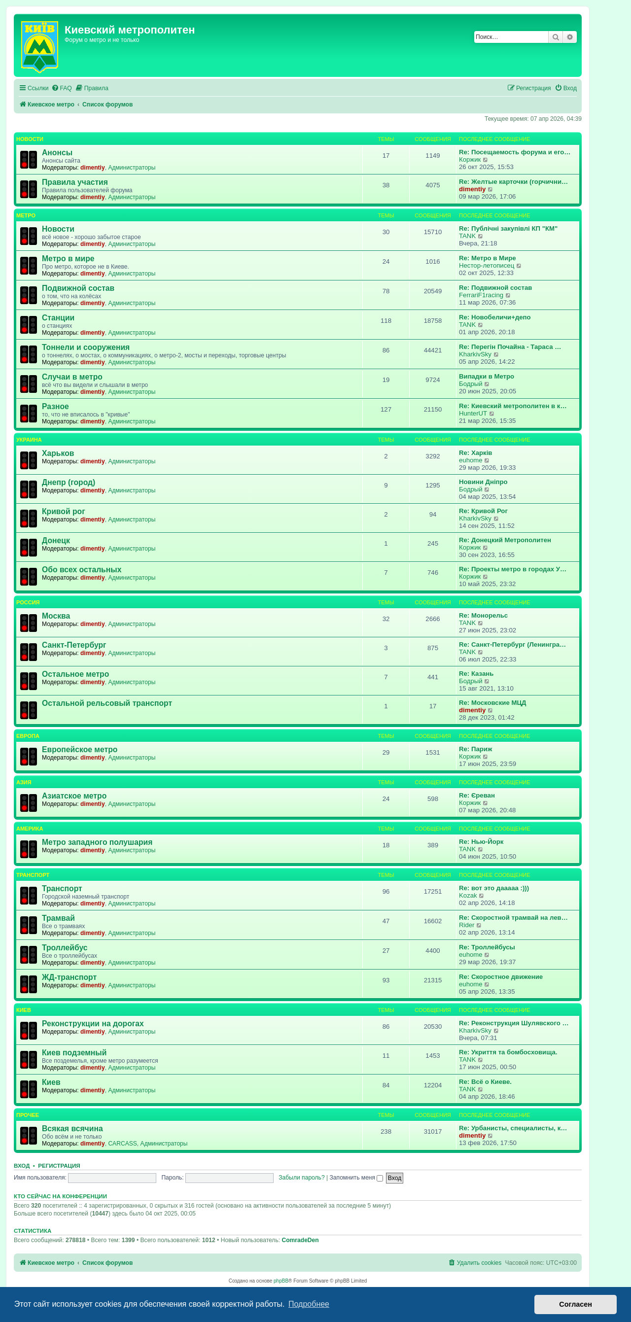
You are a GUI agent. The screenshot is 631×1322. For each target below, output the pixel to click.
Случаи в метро (72, 377)
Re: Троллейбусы (487, 947)
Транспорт (32, 875)
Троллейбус (65, 947)
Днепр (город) (68, 482)
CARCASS (122, 1143)
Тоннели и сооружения (86, 347)
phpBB (281, 1281)
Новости (29, 139)
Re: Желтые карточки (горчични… (513, 181)
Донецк (56, 540)
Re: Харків (475, 452)
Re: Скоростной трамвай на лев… (513, 917)
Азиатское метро (74, 796)
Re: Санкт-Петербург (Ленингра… (512, 644)
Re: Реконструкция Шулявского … (514, 1023)
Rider (467, 925)
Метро (25, 215)
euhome (471, 460)
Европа (27, 736)
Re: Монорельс (483, 615)
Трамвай (58, 918)
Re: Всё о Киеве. (485, 1081)
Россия (27, 602)
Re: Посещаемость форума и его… (514, 152)
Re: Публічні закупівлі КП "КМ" (508, 228)
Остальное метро (75, 674)
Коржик (470, 159)
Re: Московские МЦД (492, 702)
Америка (29, 829)
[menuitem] (61, 88)
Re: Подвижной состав (495, 287)
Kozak (468, 895)
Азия (24, 782)
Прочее (27, 1115)
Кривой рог (63, 511)
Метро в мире (68, 258)
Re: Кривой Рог (483, 511)
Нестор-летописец (486, 265)
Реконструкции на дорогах (93, 1023)
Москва (56, 616)
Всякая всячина (72, 1128)
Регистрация (59, 1166)
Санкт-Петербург (74, 645)
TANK (467, 236)
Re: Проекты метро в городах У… (512, 569)
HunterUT (473, 413)
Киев (23, 1010)
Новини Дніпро (483, 482)
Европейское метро (79, 749)
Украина (29, 440)
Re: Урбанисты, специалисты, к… (513, 1128)
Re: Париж (475, 749)
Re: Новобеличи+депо (495, 317)
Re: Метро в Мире (487, 258)
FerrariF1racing (481, 295)
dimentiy (92, 167)
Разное (55, 406)
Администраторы (131, 167)
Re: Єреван (477, 795)
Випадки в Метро (486, 376)
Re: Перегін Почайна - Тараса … (510, 346)
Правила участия (75, 182)
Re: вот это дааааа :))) (494, 888)
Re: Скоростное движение (501, 976)
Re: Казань (476, 673)
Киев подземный (74, 1052)
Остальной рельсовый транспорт (107, 703)
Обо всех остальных (81, 569)
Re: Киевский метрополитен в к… (513, 406)
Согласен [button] (575, 1304)
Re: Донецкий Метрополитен (505, 540)
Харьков (58, 453)
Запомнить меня (357, 1177)
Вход (22, 1166)
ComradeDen (299, 1240)
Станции (58, 317)
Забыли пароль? (301, 1177)
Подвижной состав (78, 288)
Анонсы (57, 152)
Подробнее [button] (308, 1304)
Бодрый (471, 383)
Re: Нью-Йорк (481, 841)
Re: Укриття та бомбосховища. (508, 1052)
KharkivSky (475, 354)
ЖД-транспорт (69, 977)
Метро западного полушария (97, 842)
